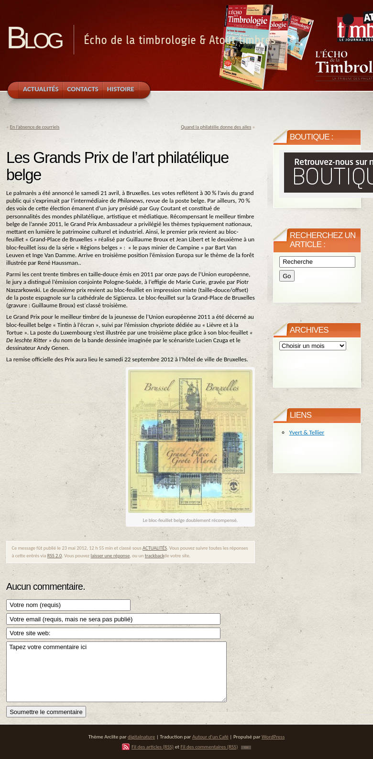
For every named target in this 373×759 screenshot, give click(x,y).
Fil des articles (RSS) (153, 746)
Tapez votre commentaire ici (116, 671)
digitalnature (141, 736)
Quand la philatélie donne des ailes (216, 127)
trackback (154, 556)
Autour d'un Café (210, 736)
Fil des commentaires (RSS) (209, 746)
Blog (33, 37)
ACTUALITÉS (155, 548)
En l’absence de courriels (35, 127)
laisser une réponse (110, 556)
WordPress (273, 736)
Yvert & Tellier (306, 432)
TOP (246, 747)
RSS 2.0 (54, 556)
